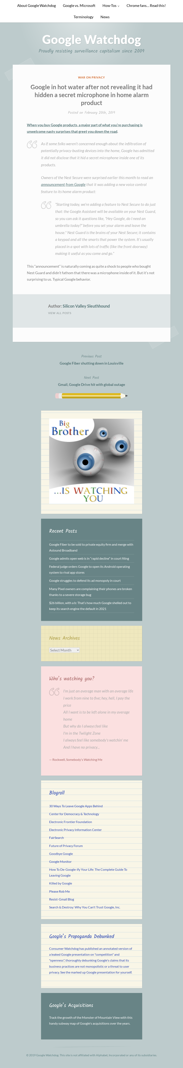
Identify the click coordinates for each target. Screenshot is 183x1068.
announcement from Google (63, 184)
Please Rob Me (59, 891)
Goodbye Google (61, 853)
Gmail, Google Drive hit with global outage (91, 381)
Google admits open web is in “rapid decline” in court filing (89, 558)
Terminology (83, 17)
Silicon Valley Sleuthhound (86, 306)
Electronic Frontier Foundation (70, 822)
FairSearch (56, 837)
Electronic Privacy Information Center (75, 830)
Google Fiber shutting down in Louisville (92, 359)
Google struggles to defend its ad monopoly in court (85, 580)
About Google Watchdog (36, 5)
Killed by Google (60, 883)
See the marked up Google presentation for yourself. (96, 972)
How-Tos (109, 5)
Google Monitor (60, 861)
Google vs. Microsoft (79, 5)
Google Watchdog (91, 39)
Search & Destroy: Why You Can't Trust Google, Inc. (84, 907)
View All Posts (60, 313)
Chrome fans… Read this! (146, 5)
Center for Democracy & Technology (74, 814)
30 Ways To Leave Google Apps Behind (76, 806)
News (105, 17)
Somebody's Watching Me (84, 759)
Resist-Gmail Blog (61, 899)
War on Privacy (91, 77)
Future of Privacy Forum (66, 846)
